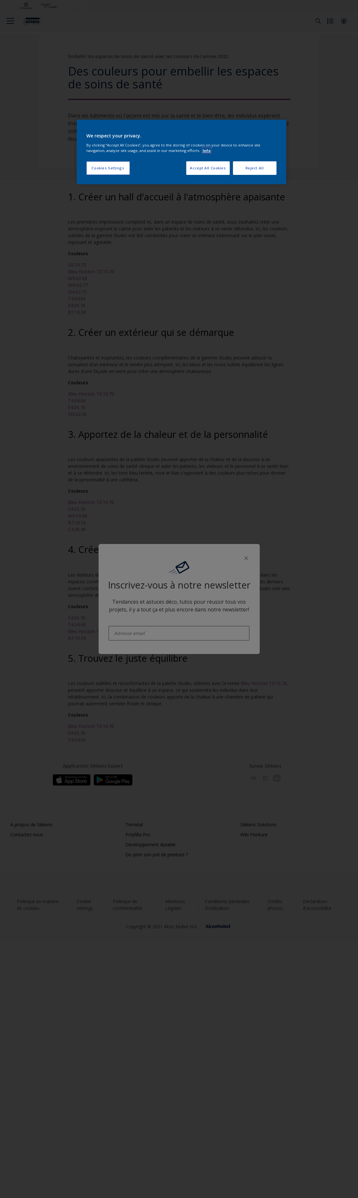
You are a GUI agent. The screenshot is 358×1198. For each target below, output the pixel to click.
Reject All (255, 168)
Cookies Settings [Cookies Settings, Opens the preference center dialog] (108, 168)
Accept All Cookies (208, 168)
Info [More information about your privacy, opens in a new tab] (207, 150)
